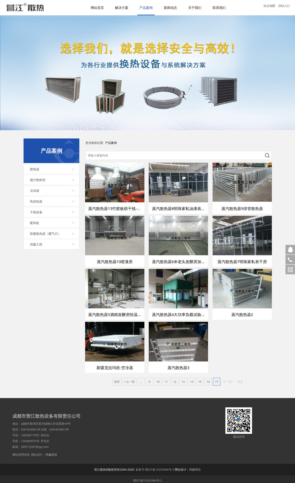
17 (216, 379)
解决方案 (121, 7)
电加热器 (36, 201)
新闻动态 (170, 7)
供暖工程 (36, 244)
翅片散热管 (37, 180)
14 (191, 379)
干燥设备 (36, 212)
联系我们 (219, 7)
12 (174, 379)
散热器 (34, 169)
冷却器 (34, 190)
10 (157, 379)
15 (200, 379)
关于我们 (194, 7)
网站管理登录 (21, 452)
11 (166, 379)
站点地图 (269, 6)
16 (208, 379)
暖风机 (34, 223)
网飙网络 (51, 452)
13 (183, 379)
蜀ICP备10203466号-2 (147, 478)
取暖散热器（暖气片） (45, 233)
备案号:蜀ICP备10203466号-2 (155, 467)
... (141, 379)
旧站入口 (284, 6)
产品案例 (146, 7)
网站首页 (97, 7)
